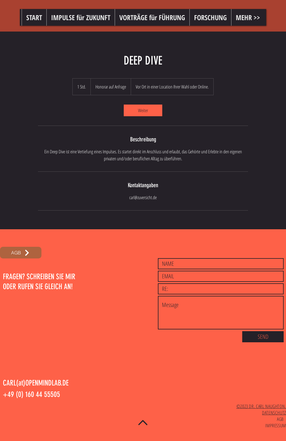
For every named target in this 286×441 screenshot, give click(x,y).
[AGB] (20, 252)
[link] (143, 110)
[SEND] (263, 336)
